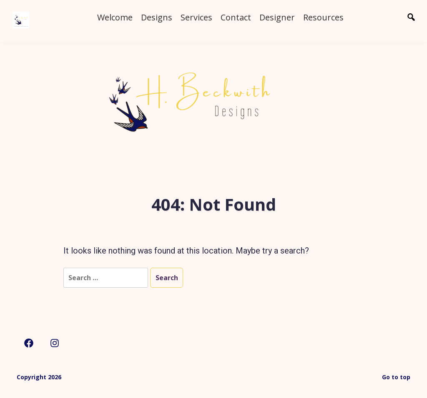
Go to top (396, 377)
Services (196, 17)
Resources (323, 17)
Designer (277, 17)
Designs (156, 17)
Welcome (115, 17)
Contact (236, 17)
